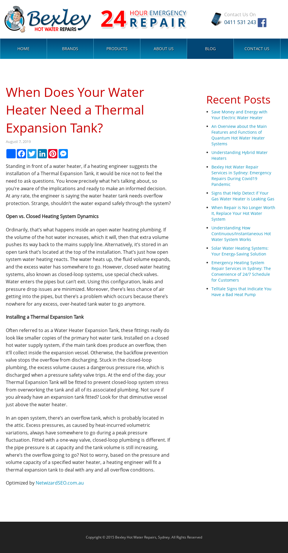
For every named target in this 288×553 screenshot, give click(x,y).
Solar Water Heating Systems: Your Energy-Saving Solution (240, 251)
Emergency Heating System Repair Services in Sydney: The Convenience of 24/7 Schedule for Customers (241, 271)
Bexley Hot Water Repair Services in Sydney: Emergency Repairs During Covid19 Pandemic (241, 175)
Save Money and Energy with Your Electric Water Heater (239, 114)
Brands (70, 48)
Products (117, 48)
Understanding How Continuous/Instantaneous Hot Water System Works (241, 233)
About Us (164, 48)
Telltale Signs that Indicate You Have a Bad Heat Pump (241, 291)
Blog (210, 48)
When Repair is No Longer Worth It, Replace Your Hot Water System (243, 213)
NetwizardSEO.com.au (60, 483)
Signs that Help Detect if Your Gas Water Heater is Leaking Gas (242, 196)
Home (23, 48)
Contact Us (256, 48)
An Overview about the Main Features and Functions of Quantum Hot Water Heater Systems (239, 135)
